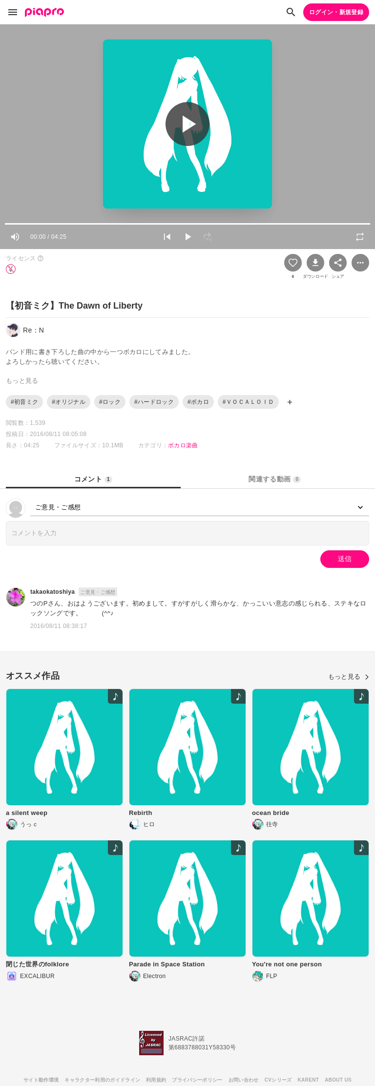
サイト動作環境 (41, 1080)
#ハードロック (154, 401)
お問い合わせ (244, 1080)
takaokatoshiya (52, 591)
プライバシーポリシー (197, 1080)
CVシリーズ (278, 1080)
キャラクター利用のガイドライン (102, 1080)
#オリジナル (68, 401)
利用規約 (156, 1080)
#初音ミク (24, 401)
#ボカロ (198, 401)
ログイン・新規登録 (336, 12)
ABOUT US (338, 1080)
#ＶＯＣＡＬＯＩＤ (248, 401)
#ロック (110, 401)
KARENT (308, 1080)
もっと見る (348, 676)
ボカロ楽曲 (183, 445)
